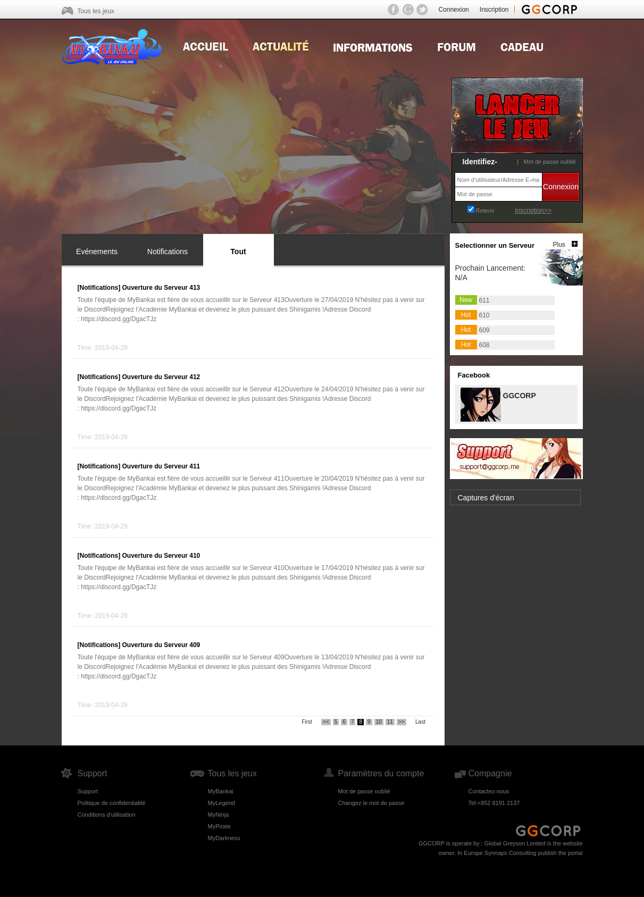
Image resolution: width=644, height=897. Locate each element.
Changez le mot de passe (371, 803)
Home (205, 46)
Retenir (485, 210)
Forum (456, 46)
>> (401, 722)
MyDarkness (224, 838)
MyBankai (220, 791)
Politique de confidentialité (112, 803)
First (307, 722)
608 (484, 345)
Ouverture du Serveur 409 (161, 645)
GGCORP (519, 394)
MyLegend (221, 803)
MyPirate (219, 826)
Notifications (167, 251)
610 (484, 315)
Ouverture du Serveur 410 (161, 555)
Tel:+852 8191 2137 (494, 803)
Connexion (453, 9)
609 (484, 330)
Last (420, 722)
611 (484, 300)
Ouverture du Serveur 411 (161, 466)
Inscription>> (533, 210)
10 (379, 722)
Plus (559, 244)
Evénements (97, 251)
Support (88, 791)
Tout (238, 251)
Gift (521, 46)
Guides (373, 46)
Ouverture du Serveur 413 (161, 287)
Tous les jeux (96, 11)
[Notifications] (99, 287)
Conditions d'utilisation (107, 814)
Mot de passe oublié (550, 161)
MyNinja (218, 814)
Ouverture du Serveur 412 (161, 377)
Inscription (494, 9)
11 (390, 722)
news (280, 46)
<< (326, 722)
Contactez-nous (489, 791)
